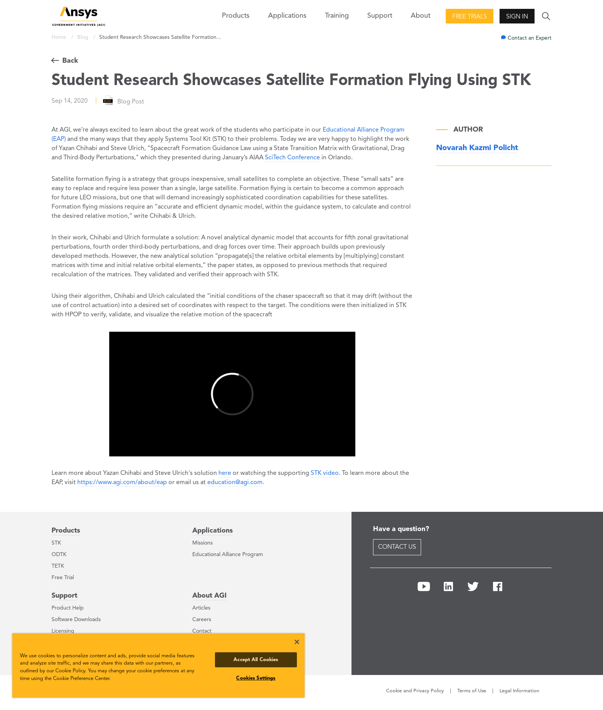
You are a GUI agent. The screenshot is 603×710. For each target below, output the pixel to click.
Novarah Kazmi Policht (477, 148)
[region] (158, 665)
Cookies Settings (255, 678)
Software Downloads (76, 619)
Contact (202, 631)
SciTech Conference (292, 158)
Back (70, 60)
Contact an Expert (529, 38)
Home (60, 37)
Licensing (63, 631)
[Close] (297, 642)
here (224, 473)
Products (66, 530)
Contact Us (397, 547)
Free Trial (63, 577)
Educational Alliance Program (227, 554)
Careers (201, 619)
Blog (83, 37)
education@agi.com (235, 482)
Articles (201, 608)
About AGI (209, 595)
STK (56, 543)
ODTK (59, 554)
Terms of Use (471, 690)
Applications (287, 15)
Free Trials (469, 17)
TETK (58, 566)
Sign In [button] (517, 17)
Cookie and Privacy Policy (415, 690)
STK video (325, 473)
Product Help (68, 608)
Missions (202, 543)
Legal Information (519, 690)
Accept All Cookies (255, 659)
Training (337, 15)
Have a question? (401, 529)
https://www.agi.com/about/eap (122, 482)
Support (64, 595)
